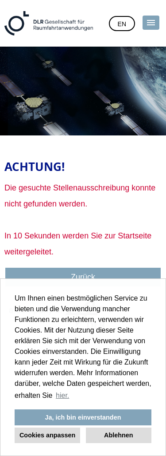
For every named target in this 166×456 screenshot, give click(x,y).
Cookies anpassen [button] (47, 435)
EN (122, 24)
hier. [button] (62, 395)
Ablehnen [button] (118, 435)
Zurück (83, 277)
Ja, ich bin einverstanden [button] (83, 417)
